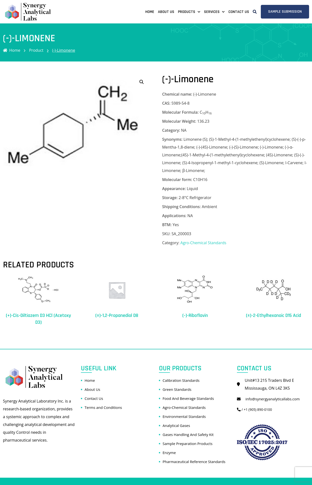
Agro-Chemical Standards (203, 242)
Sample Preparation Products (188, 443)
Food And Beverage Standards (188, 398)
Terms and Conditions (103, 407)
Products (186, 11)
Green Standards (177, 389)
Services (212, 11)
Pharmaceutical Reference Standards (194, 461)
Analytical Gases (176, 425)
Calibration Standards (181, 380)
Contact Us (238, 11)
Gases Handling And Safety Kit (188, 434)
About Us (166, 11)
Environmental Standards (184, 416)
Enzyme (169, 452)
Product (36, 50)
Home (149, 11)
